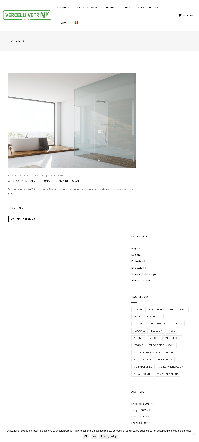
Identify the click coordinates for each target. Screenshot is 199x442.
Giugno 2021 (157, 286)
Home (122, 40)
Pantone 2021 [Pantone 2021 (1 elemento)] (159, 194)
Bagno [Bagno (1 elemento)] (178, 151)
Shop (64, 22)
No (94, 436)
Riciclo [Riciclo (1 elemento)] (156, 216)
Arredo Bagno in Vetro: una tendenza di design (43, 176)
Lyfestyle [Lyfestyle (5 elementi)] (156, 187)
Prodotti (63, 7)
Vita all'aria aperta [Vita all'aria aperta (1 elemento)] (162, 251)
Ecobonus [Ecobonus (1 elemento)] (171, 172)
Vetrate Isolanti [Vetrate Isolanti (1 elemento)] (161, 244)
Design (154, 91)
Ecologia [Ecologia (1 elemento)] (157, 180)
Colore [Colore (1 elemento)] (156, 165)
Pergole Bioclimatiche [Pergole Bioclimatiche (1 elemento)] (164, 201)
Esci (167, 375)
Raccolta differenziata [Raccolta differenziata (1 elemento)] (165, 208)
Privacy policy (108, 436)
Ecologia (155, 97)
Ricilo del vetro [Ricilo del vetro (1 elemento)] (175, 216)
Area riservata (148, 7)
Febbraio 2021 (158, 298)
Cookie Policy (143, 388)
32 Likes (16, 203)
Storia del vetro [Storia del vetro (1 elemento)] (161, 230)
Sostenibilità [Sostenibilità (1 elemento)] (159, 223)
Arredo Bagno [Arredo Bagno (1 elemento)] (160, 151)
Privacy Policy (144, 383)
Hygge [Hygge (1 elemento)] (171, 180)
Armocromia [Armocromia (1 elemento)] (175, 144)
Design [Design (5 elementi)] (156, 172)
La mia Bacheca (175, 355)
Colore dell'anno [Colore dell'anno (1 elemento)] (176, 165)
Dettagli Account (177, 370)
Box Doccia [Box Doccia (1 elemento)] (158, 158)
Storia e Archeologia (162, 110)
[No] (194, 434)
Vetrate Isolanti (159, 117)
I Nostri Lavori (87, 7)
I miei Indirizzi (174, 365)
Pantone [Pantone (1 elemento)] (172, 187)
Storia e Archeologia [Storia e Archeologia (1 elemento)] (164, 237)
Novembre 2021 (159, 279)
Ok (86, 436)
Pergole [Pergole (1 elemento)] (177, 194)
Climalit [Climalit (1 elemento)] (174, 158)
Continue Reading (23, 214)
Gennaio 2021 (158, 305)
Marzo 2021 (157, 292)
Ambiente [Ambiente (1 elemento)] (157, 144)
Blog (128, 7)
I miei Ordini (173, 360)
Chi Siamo (111, 7)
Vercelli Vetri (34, 171)
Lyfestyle (155, 104)
